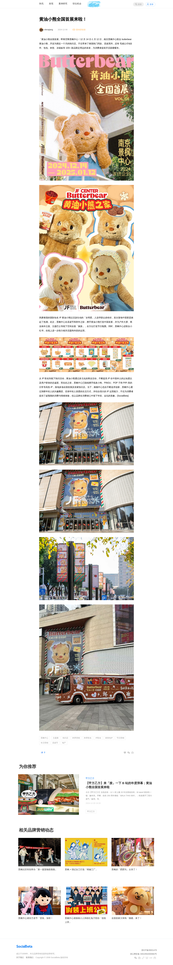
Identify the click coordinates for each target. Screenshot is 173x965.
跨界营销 (76, 738)
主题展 (56, 738)
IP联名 (98, 738)
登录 (151, 4)
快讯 (41, 3)
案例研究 (63, 3)
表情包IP (109, 738)
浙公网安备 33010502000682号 (143, 954)
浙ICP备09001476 (149, 950)
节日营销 (120, 738)
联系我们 (30, 957)
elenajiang (48, 30)
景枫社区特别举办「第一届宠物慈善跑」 (37, 869)
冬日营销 (44, 743)
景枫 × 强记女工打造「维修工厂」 (81, 869)
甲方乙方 (90, 778)
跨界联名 (88, 738)
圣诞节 (55, 743)
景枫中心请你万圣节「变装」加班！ (35, 918)
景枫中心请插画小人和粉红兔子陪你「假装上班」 (85, 920)
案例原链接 (81, 30)
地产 (64, 743)
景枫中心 (44, 738)
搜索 (140, 4)
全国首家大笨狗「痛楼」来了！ (127, 918)
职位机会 (77, 3)
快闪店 (65, 738)
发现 (51, 3)
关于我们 (20, 957)
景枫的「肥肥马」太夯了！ (124, 869)
